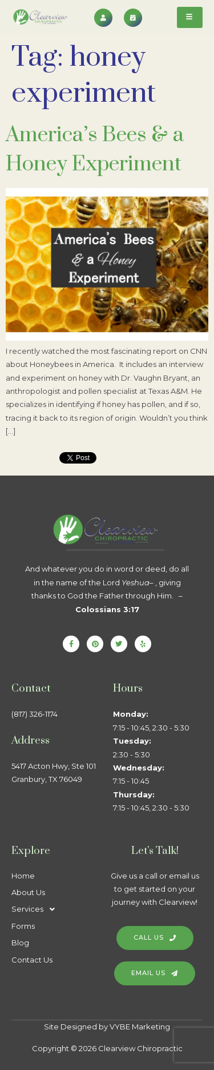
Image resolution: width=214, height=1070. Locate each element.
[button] (56, 909)
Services (36, 909)
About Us (28, 892)
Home (23, 875)
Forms (23, 926)
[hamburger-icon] (190, 17)
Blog (20, 942)
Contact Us (32, 959)
